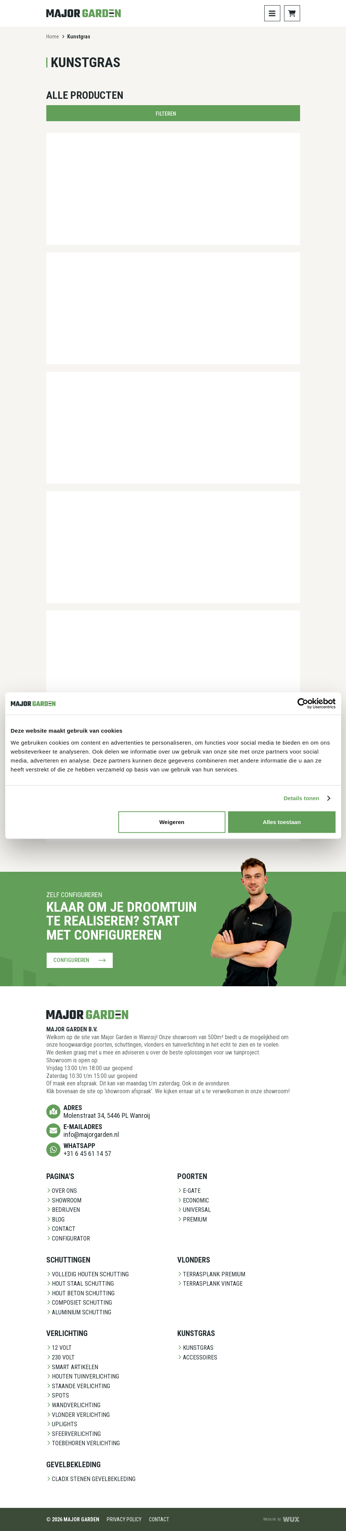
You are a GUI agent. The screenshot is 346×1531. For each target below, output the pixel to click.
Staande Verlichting (78, 1386)
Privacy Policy (124, 1519)
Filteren (173, 114)
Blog (55, 1219)
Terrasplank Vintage (210, 1283)
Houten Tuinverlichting (82, 1376)
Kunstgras (195, 1347)
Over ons (61, 1190)
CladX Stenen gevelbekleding (90, 1479)
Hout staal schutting (80, 1283)
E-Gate (188, 1190)
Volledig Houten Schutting (87, 1273)
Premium (192, 1219)
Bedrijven (63, 1209)
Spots (57, 1395)
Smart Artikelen (72, 1366)
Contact (60, 1228)
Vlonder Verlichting (78, 1414)
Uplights (61, 1424)
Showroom (63, 1200)
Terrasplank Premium (211, 1273)
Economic (193, 1200)
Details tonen (301, 798)
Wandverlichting (73, 1405)
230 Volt (60, 1357)
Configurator (68, 1238)
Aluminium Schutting (78, 1312)
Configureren (79, 960)
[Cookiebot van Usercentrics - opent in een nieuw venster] (303, 703)
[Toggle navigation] (272, 13)
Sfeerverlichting (73, 1433)
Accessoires (197, 1357)
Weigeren (171, 821)
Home (52, 37)
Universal (194, 1209)
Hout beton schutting (80, 1292)
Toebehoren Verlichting (83, 1443)
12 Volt (59, 1347)
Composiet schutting (79, 1302)
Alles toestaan (282, 821)
